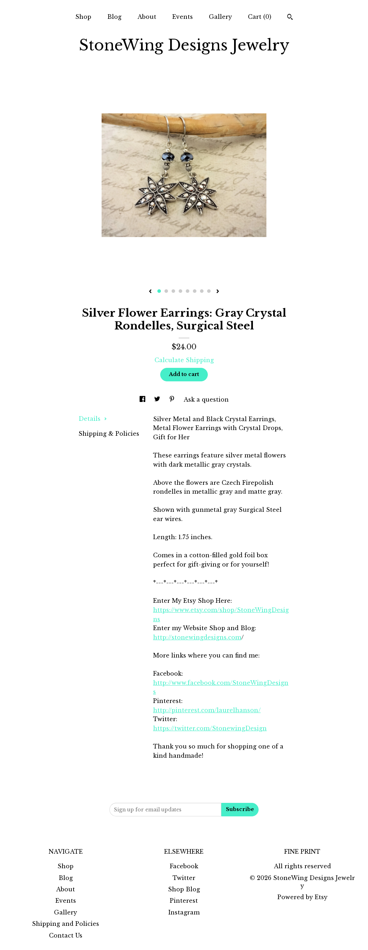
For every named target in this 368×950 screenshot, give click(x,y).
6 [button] (194, 291)
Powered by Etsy (302, 897)
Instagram (184, 912)
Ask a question (206, 399)
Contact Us (65, 935)
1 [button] (159, 291)
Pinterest (184, 900)
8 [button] (209, 291)
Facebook (184, 866)
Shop (83, 16)
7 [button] (202, 291)
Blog (114, 16)
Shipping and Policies (65, 923)
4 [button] (180, 291)
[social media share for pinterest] (173, 399)
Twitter (184, 877)
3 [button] (173, 291)
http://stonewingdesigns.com (197, 637)
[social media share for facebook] (143, 399)
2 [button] (166, 291)
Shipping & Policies (109, 433)
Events (182, 16)
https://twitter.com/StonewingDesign (210, 728)
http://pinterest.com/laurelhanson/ (207, 710)
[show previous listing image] (150, 291)
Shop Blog (184, 889)
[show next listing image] (218, 291)
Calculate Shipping (184, 360)
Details (93, 418)
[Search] (290, 18)
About (146, 16)
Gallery (220, 16)
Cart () (259, 16)
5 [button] (187, 291)
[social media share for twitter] (158, 399)
